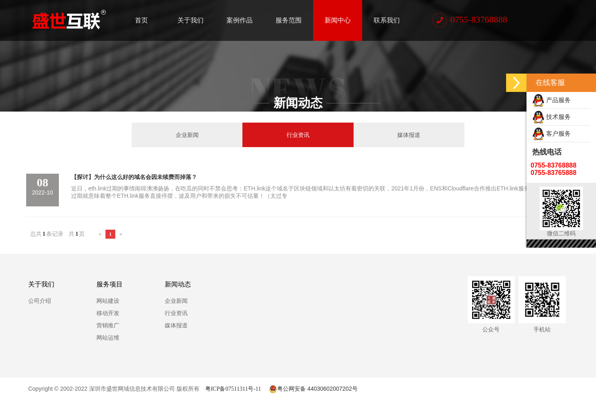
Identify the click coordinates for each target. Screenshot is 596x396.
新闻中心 (338, 20)
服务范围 (289, 20)
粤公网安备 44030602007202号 (312, 388)
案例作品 (239, 20)
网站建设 (107, 301)
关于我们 (190, 20)
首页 (141, 20)
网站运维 (107, 337)
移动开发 (107, 313)
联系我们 (387, 20)
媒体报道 (408, 135)
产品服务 (551, 99)
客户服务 (551, 133)
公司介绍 (39, 301)
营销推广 (107, 325)
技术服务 (551, 116)
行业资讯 (298, 135)
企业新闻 (187, 135)
